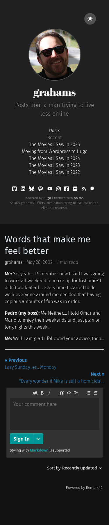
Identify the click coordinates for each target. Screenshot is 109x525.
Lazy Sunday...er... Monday (30, 364)
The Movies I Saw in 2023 (54, 165)
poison (79, 198)
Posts (54, 130)
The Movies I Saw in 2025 (54, 144)
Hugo (47, 198)
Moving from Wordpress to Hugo (54, 151)
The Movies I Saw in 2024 (54, 158)
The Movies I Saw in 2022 (54, 172)
